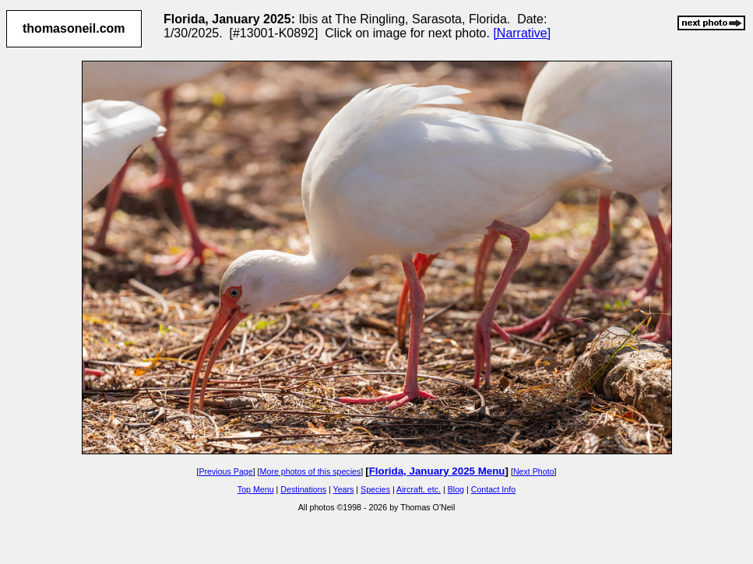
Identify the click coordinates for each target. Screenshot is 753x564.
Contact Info (493, 489)
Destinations (303, 489)
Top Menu (256, 489)
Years (343, 489)
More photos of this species (310, 471)
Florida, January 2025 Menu (437, 471)
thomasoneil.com (74, 28)
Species (375, 489)
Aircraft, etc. (418, 489)
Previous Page (225, 471)
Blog (456, 489)
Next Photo (533, 471)
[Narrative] (522, 33)
